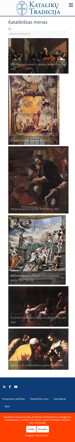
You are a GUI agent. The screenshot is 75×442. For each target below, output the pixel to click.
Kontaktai (60, 399)
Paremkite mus (39, 399)
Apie (7, 406)
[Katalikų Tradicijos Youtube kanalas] (16, 387)
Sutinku (31, 429)
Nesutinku (42, 429)
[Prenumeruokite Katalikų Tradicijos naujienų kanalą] (4, 387)
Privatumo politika (13, 399)
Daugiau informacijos (36, 435)
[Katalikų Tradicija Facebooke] (10, 387)
